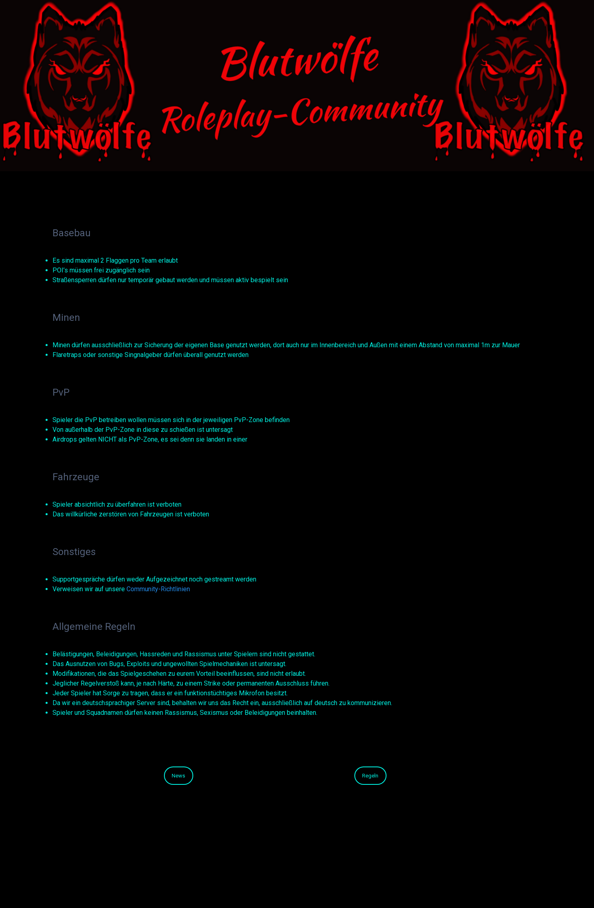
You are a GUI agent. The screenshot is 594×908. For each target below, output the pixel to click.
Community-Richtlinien (158, 589)
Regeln (370, 776)
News (178, 776)
